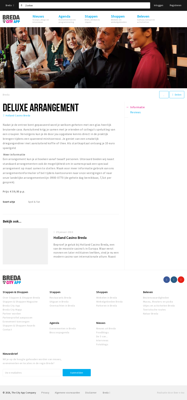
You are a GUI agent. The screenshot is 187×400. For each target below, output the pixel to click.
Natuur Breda (150, 313)
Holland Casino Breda (18, 115)
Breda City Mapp (12, 309)
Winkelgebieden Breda (109, 301)
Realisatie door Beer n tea (170, 392)
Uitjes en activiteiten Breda (159, 305)
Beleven (148, 292)
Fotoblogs (102, 344)
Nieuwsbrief (10, 353)
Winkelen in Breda (106, 297)
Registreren (175, 5)
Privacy (45, 392)
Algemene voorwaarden (67, 392)
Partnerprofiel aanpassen (17, 317)
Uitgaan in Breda (59, 301)
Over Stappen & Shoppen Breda (21, 297)
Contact (7, 329)
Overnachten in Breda (62, 305)
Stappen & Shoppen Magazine (20, 301)
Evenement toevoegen (16, 321)
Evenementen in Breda (63, 328)
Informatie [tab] (137, 107)
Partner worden (12, 313)
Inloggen (158, 5)
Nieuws (100, 323)
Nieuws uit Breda (106, 328)
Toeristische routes (154, 309)
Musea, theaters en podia (158, 301)
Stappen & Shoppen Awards (19, 325)
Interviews (102, 340)
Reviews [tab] (135, 112)
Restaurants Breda (60, 297)
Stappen (55, 292)
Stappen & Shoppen (15, 292)
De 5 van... (102, 336)
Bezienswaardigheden (156, 297)
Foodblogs (102, 332)
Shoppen (102, 292)
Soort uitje (9, 201)
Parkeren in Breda (106, 305)
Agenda (54, 323)
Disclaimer (90, 392)
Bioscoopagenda (59, 332)
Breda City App (11, 305)
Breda (10, 5)
